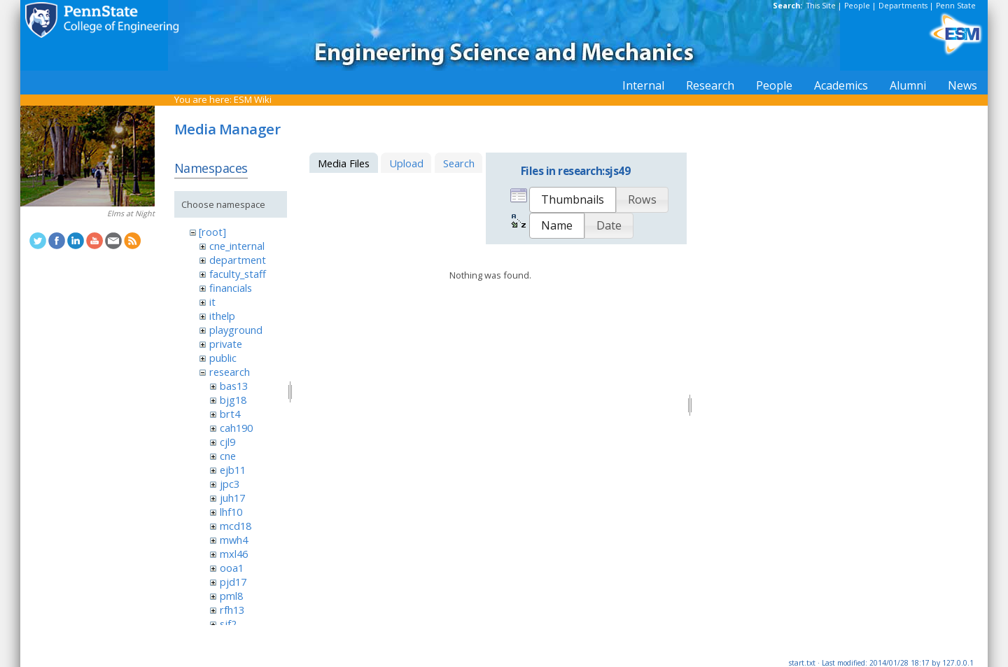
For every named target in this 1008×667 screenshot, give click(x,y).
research (229, 372)
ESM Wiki (253, 99)
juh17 (232, 498)
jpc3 (229, 484)
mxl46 (234, 554)
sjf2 (228, 624)
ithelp (222, 316)
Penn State (956, 5)
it (212, 302)
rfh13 (232, 610)
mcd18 (235, 526)
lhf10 (231, 512)
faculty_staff (237, 274)
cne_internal (237, 246)
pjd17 (233, 582)
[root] (212, 232)
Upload (406, 163)
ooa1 (232, 568)
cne (228, 456)
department (237, 260)
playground (235, 330)
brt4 (230, 414)
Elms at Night (131, 213)
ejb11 (233, 470)
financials (230, 288)
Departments (902, 5)
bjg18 (233, 400)
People (857, 5)
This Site (821, 5)
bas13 (234, 386)
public (223, 358)
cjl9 (227, 442)
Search (459, 163)
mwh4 (234, 540)
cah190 (236, 428)
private (225, 344)
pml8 (231, 596)
